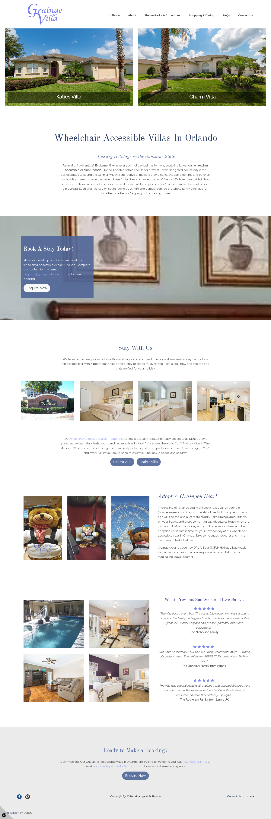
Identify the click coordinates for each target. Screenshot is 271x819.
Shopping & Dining (201, 15)
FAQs (226, 15)
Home (250, 796)
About (132, 15)
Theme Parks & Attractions (162, 15)
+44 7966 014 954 (195, 761)
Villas (113, 15)
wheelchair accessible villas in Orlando (96, 438)
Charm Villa (122, 462)
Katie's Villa (149, 462)
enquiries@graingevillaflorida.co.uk (47, 274)
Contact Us (245, 15)
